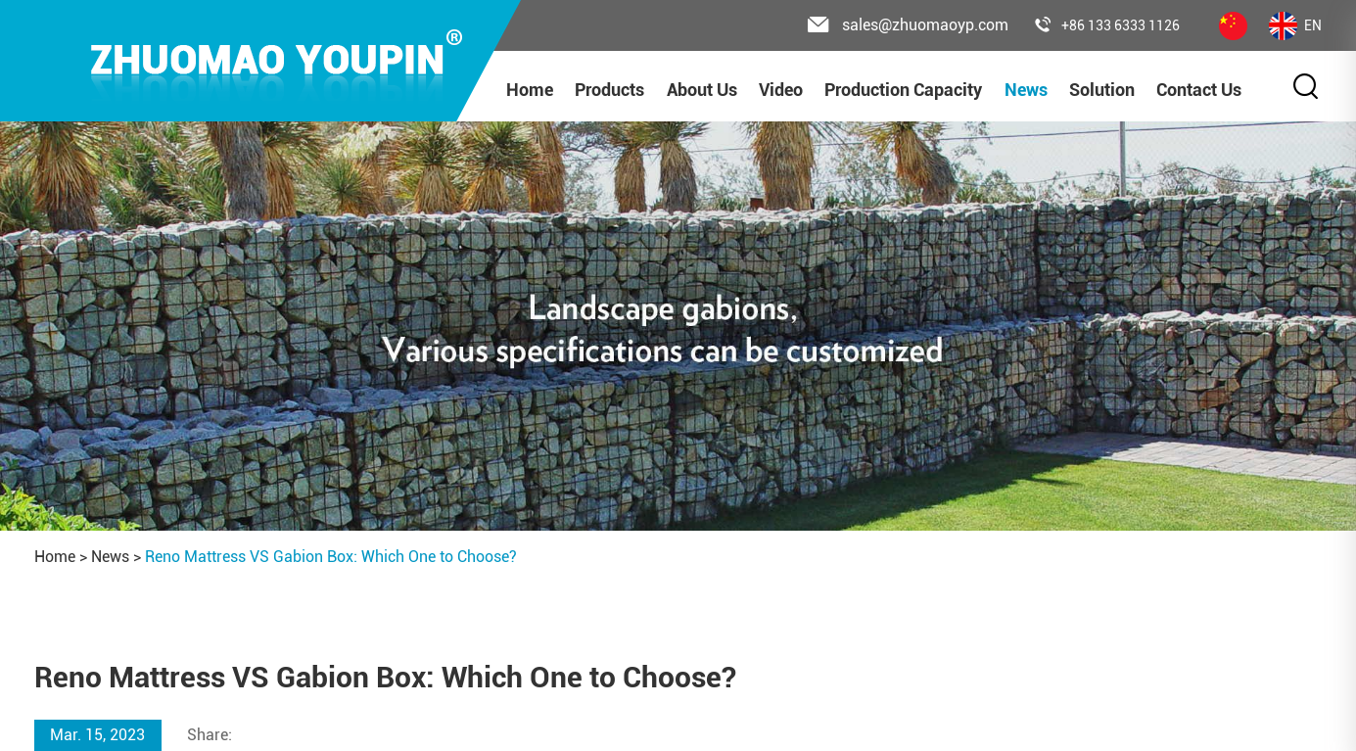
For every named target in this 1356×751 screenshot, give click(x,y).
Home (529, 89)
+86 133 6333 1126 (1107, 25)
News (1026, 89)
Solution (1102, 89)
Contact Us (1198, 89)
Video (781, 89)
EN (1295, 26)
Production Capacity (903, 89)
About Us (702, 89)
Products (609, 89)
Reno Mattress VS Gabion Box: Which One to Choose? (331, 556)
